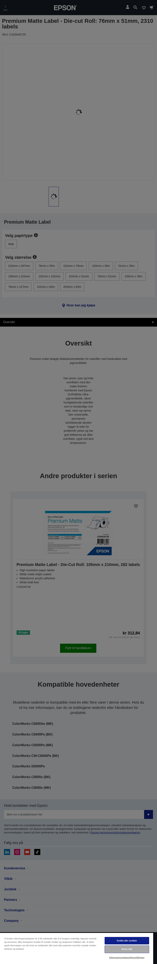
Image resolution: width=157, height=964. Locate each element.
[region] (76, 948)
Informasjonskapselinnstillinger (127, 957)
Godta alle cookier (127, 940)
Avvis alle (127, 949)
